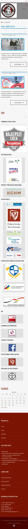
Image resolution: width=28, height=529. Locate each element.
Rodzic (2, 430)
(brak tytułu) (5, 451)
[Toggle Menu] (25, 117)
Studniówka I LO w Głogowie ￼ (9, 458)
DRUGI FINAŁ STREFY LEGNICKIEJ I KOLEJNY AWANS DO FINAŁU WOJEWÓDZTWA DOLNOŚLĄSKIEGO (13, 455)
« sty (2, 407)
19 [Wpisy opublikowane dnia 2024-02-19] (2, 403)
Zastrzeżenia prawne (6, 477)
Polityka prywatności (6, 485)
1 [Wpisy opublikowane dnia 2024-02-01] (12, 396)
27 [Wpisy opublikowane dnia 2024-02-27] (5, 405)
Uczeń (2, 426)
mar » (5, 407)
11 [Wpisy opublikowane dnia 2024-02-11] (24, 398)
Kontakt (3, 489)
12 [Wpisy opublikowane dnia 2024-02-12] (2, 400)
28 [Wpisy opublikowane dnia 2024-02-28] (9, 405)
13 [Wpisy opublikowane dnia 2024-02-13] (5, 400)
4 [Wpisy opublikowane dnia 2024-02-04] (23, 396)
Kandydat (3, 438)
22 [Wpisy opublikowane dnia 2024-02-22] (13, 403)
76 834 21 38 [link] (8, 509)
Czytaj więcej (19, 64)
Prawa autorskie (5, 481)
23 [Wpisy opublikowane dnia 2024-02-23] (16, 403)
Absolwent (3, 434)
